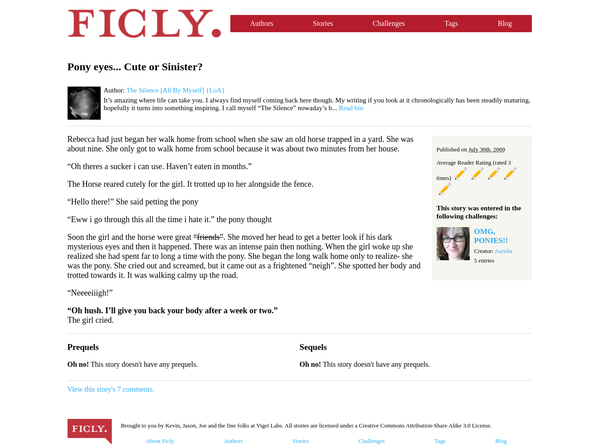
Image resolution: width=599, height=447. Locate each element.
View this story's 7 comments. (111, 389)
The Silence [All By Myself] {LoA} (176, 90)
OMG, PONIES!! (491, 236)
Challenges (389, 23)
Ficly (144, 23)
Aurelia (503, 251)
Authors (261, 23)
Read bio (351, 108)
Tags (451, 23)
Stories (323, 23)
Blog (505, 23)
